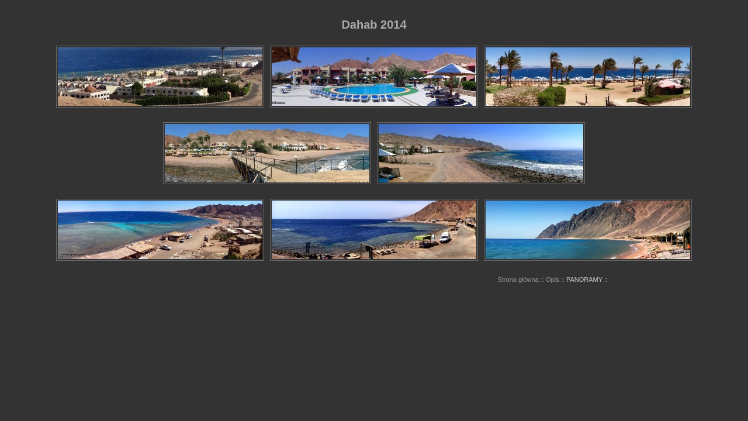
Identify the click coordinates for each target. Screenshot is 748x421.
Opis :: (555, 279)
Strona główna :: (520, 279)
